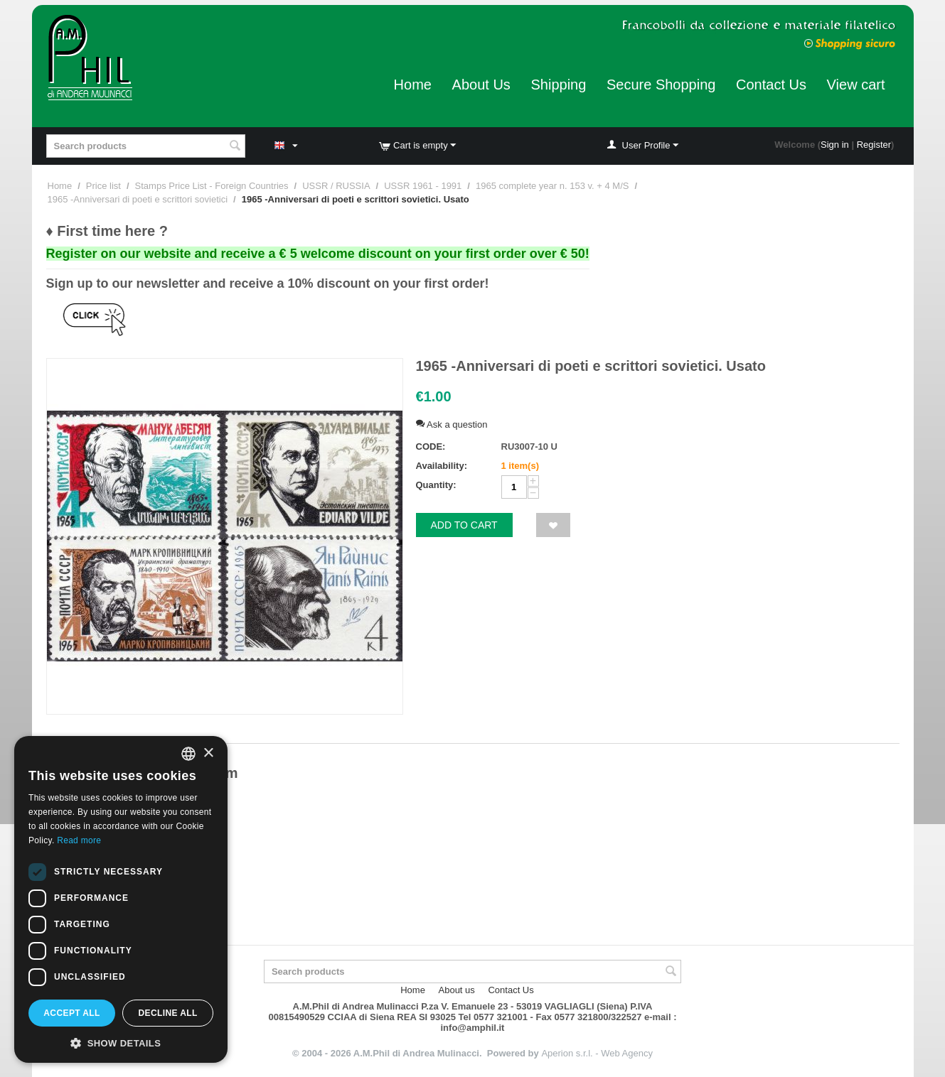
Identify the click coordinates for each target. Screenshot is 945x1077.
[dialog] (121, 899)
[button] (120, 1042)
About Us (481, 84)
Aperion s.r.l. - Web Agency (597, 1053)
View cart (856, 84)
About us (457, 990)
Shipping (558, 84)
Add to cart (464, 525)
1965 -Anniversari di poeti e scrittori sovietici (138, 199)
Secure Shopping (661, 84)
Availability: (441, 465)
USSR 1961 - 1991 (422, 185)
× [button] (208, 753)
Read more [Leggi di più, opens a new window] (79, 840)
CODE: (431, 446)
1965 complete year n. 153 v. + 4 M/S (552, 185)
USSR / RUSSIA (336, 185)
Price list (103, 185)
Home (413, 84)
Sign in (835, 144)
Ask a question (452, 424)
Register (874, 144)
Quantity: (436, 485)
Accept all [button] (71, 1013)
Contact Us (771, 84)
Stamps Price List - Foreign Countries (212, 185)
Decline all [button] (167, 1013)
